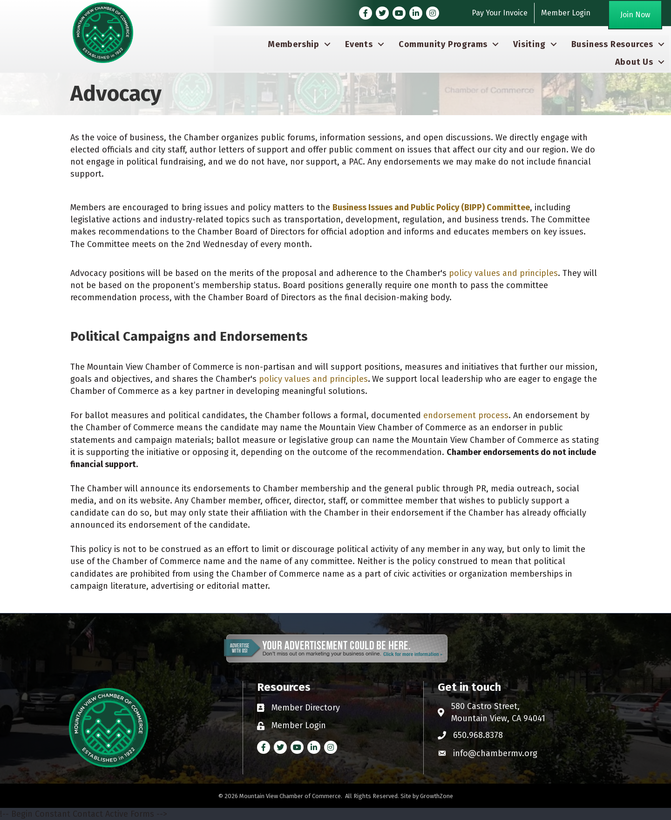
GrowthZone (436, 795)
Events (359, 44)
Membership (293, 44)
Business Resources (612, 44)
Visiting (529, 44)
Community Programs (443, 44)
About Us (634, 62)
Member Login (565, 12)
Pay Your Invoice (500, 12)
